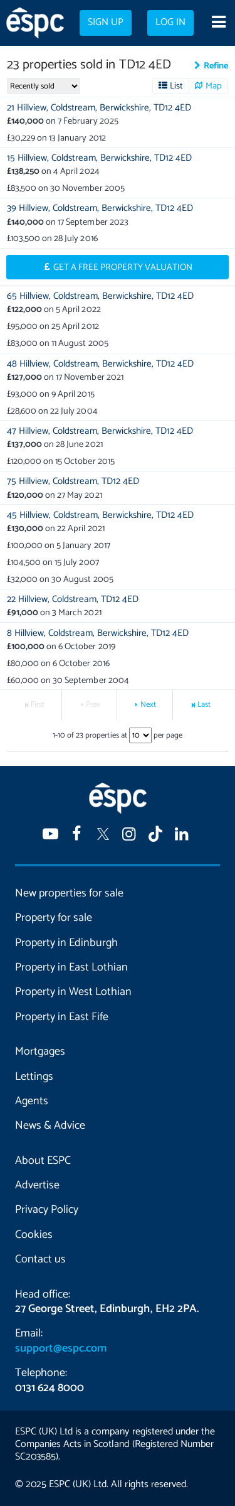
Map (214, 86)
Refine (216, 65)
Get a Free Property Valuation (123, 267)
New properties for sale (69, 893)
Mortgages (40, 1051)
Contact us (40, 1259)
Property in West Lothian (73, 991)
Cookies (34, 1234)
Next (148, 704)
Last (204, 704)
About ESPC (43, 1160)
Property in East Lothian (71, 967)
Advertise (37, 1185)
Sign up (105, 22)
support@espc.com (61, 1348)
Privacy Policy (46, 1209)
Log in (170, 22)
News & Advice (50, 1125)
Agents (31, 1101)
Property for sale (53, 917)
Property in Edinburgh (66, 942)
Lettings (34, 1076)
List (176, 86)
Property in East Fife (61, 1017)
